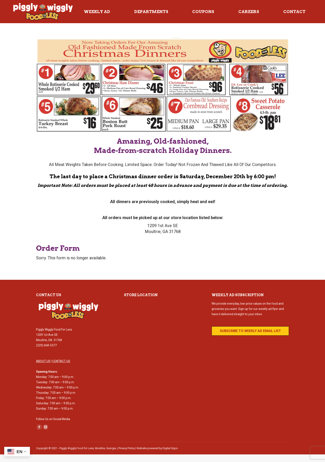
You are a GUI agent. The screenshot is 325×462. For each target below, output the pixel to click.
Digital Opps (170, 455)
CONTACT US (61, 368)
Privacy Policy (126, 455)
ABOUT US (43, 368)
